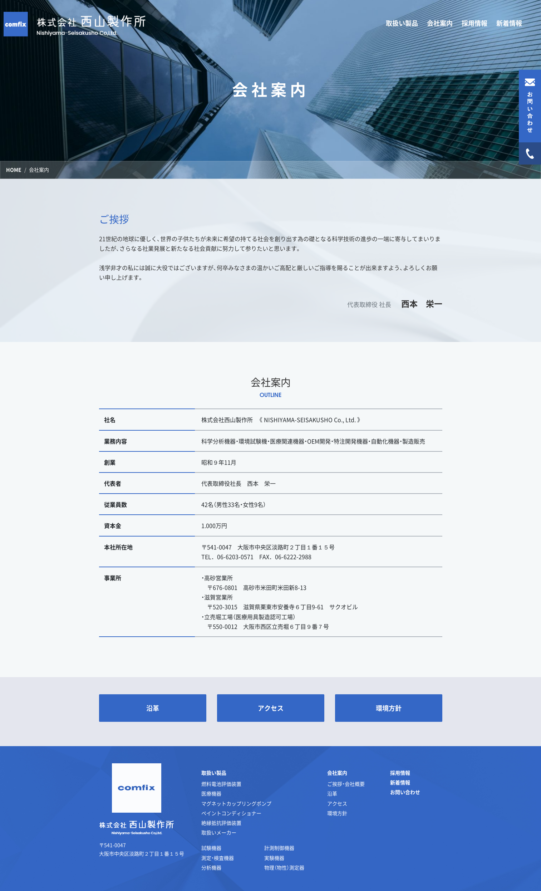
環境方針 (337, 813)
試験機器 (211, 847)
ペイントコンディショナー (231, 813)
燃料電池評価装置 (221, 783)
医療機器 (211, 793)
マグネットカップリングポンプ (236, 803)
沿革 (332, 793)
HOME (13, 169)
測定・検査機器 (217, 857)
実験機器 (274, 857)
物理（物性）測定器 (284, 867)
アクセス (337, 803)
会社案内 (337, 772)
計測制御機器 (279, 847)
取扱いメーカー (218, 832)
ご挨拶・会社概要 (346, 783)
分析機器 (211, 867)
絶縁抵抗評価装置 (221, 822)
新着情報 (509, 23)
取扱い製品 (213, 772)
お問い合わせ (405, 791)
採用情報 (474, 23)
